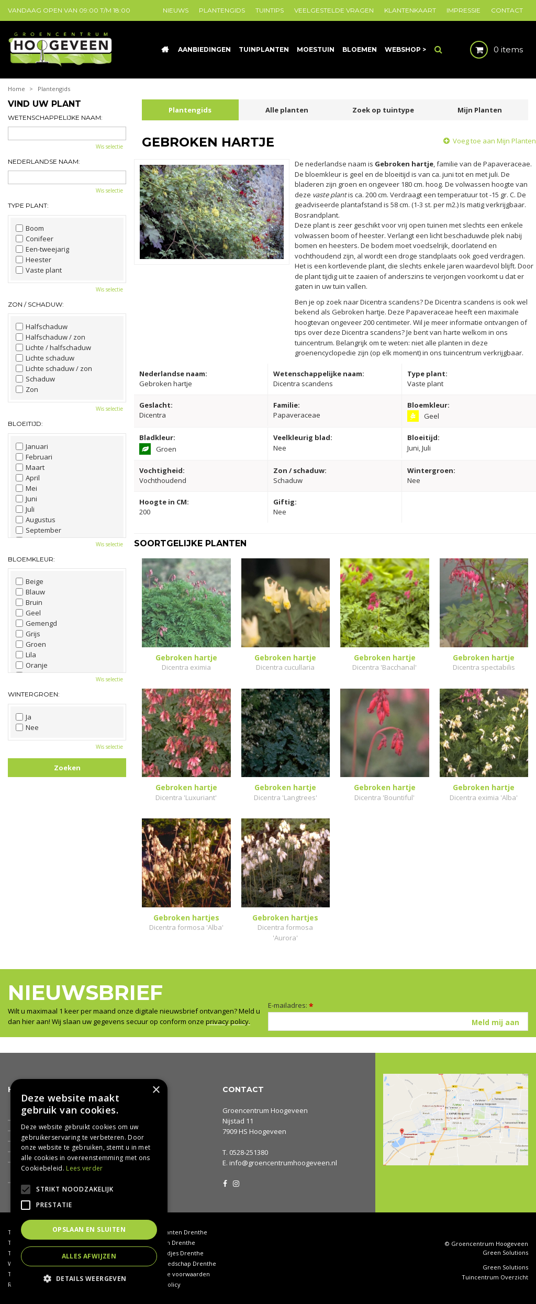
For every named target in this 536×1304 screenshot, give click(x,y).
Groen (31, 644)
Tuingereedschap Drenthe (179, 1263)
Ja (23, 717)
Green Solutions (505, 1252)
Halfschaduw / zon (50, 337)
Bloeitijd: (25, 424)
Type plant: (28, 205)
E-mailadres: (291, 1005)
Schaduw (35, 379)
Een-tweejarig (42, 249)
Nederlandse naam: (44, 161)
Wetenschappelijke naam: (55, 117)
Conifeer (34, 238)
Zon (27, 389)
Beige (29, 581)
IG (235, 1182)
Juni (26, 498)
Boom (30, 228)
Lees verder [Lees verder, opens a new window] (84, 1168)
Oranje (32, 665)
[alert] (89, 1186)
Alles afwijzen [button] (89, 1256)
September (38, 530)
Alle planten (286, 110)
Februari (34, 456)
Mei (26, 488)
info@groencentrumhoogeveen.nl (283, 1162)
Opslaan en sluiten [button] (89, 1229)
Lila (26, 654)
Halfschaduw (42, 326)
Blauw (30, 591)
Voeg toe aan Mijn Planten (494, 140)
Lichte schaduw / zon (54, 368)
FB (225, 1182)
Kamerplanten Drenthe (174, 1232)
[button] (89, 1278)
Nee (27, 727)
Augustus (35, 519)
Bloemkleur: (31, 559)
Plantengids (190, 110)
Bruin (29, 602)
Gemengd (36, 623)
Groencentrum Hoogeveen (265, 1110)
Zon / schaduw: (36, 304)
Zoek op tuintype (383, 110)
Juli (25, 509)
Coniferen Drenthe (168, 1242)
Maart (30, 467)
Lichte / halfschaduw (53, 347)
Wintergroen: (34, 694)
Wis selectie (109, 146)
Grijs (28, 633)
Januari (32, 446)
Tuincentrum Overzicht (495, 1277)
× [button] (156, 1090)
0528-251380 (248, 1152)
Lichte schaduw (45, 358)
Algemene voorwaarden (176, 1274)
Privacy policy (161, 1284)
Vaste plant (39, 270)
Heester (33, 259)
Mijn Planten (479, 110)
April (28, 477)
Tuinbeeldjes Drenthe (173, 1253)
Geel (28, 612)
